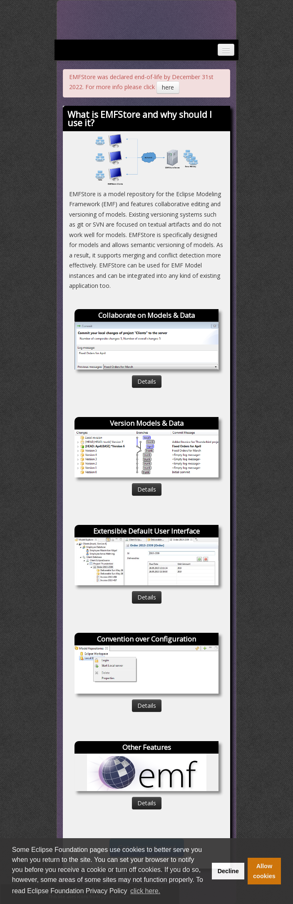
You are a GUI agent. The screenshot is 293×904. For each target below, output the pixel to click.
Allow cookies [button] (264, 871)
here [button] (168, 87)
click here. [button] (145, 890)
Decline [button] (228, 871)
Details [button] (146, 381)
